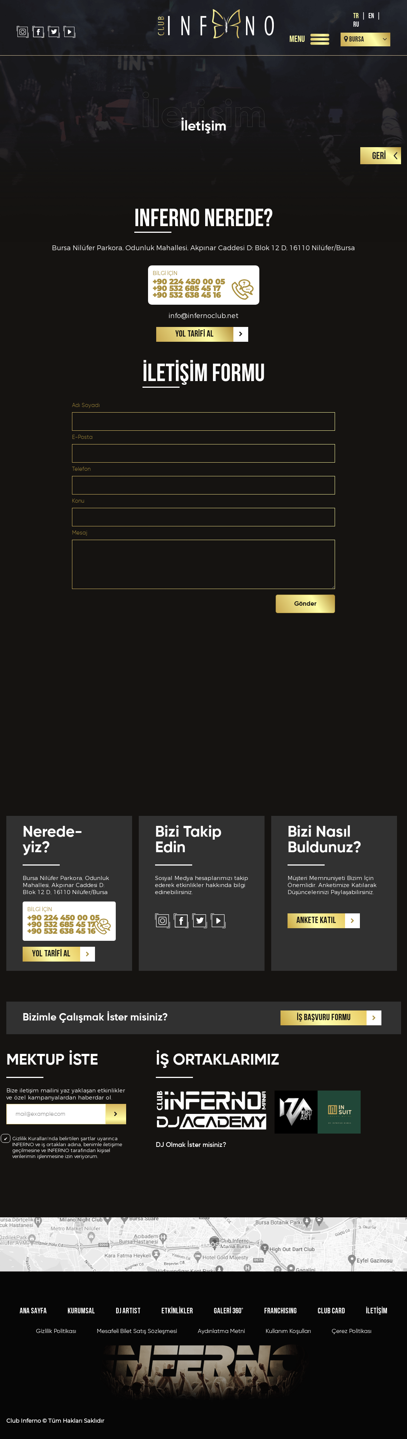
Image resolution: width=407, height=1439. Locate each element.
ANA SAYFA (33, 1311)
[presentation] (219, 605)
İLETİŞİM (376, 1311)
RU (356, 24)
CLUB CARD (331, 1311)
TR (356, 16)
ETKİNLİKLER (177, 1311)
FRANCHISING (280, 1311)
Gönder (305, 604)
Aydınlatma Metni (221, 1331)
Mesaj (79, 533)
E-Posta (82, 437)
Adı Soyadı (86, 405)
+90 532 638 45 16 (186, 295)
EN (371, 16)
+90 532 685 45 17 (186, 288)
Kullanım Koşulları (288, 1331)
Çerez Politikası (351, 1331)
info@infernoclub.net (203, 316)
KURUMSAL (81, 1311)
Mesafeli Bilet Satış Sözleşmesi (137, 1331)
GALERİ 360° (228, 1311)
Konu (78, 501)
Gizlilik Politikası (56, 1331)
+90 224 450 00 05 (188, 281)
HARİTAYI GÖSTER (204, 1244)
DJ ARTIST (128, 1311)
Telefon (81, 469)
